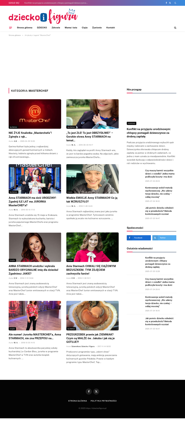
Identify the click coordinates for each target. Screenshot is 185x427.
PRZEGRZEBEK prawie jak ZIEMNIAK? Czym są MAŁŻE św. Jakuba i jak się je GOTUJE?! (90, 338)
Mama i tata (71, 27)
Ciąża (85, 27)
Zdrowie (56, 27)
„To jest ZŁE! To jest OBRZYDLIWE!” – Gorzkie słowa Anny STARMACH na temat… (89, 136)
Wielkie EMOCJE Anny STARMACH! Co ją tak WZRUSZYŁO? (91, 199)
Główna (13, 127)
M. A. (74, 145)
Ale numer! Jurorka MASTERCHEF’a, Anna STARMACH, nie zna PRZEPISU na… (35, 336)
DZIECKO (42, 27)
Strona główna (24, 27)
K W (15, 278)
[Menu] (10, 27)
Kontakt (110, 27)
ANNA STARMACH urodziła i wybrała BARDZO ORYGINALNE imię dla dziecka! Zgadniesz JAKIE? (33, 269)
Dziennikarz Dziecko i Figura (83, 346)
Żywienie (97, 27)
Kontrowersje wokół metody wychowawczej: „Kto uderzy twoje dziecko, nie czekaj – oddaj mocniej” (158, 192)
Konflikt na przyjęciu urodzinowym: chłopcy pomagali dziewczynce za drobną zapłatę (56, 3)
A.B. (15, 141)
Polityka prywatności (104, 401)
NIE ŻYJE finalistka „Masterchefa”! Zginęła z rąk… (30, 134)
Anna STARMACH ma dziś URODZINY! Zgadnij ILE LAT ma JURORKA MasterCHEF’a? (32, 201)
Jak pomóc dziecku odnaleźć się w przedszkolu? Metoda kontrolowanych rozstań (159, 211)
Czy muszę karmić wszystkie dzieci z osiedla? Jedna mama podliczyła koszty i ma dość (159, 173)
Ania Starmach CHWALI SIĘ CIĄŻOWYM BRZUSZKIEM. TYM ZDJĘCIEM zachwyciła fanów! (91, 269)
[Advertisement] (92, 61)
